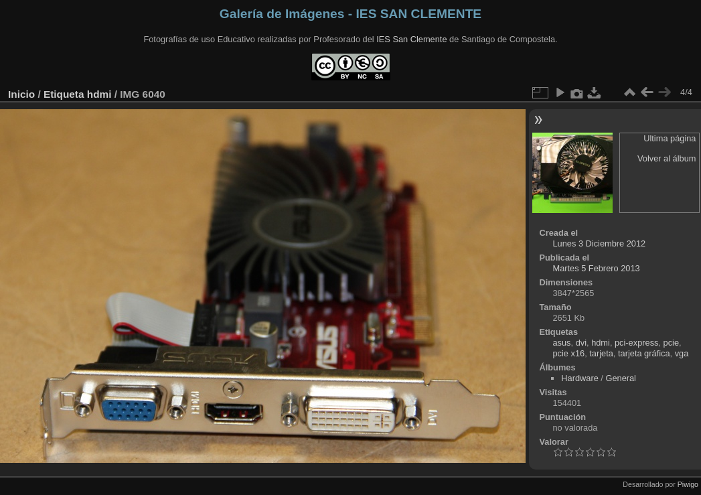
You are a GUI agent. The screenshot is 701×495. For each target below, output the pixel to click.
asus (561, 343)
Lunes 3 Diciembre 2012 (598, 243)
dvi (581, 343)
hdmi (99, 94)
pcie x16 (568, 353)
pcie (671, 343)
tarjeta (601, 353)
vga (682, 353)
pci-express (636, 343)
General (620, 378)
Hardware (579, 378)
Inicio (21, 94)
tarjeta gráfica (644, 353)
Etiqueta (64, 94)
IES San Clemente (411, 39)
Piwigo (688, 484)
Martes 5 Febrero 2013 (595, 268)
